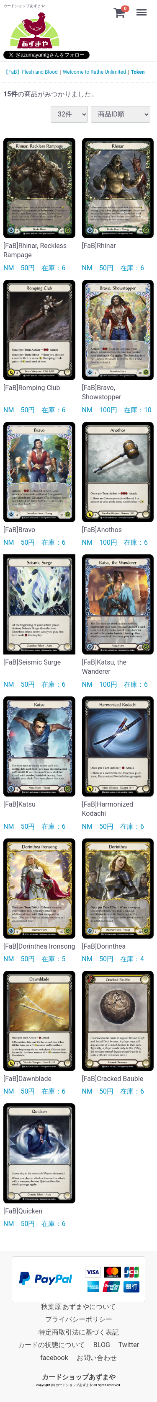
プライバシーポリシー (78, 1319)
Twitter (128, 1344)
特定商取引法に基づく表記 (79, 1332)
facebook (54, 1357)
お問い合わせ (97, 1357)
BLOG (101, 1344)
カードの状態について (51, 1344)
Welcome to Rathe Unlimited (94, 72)
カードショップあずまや (79, 1377)
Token (138, 72)
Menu (142, 8)
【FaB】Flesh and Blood (30, 72)
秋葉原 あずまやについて (78, 1306)
